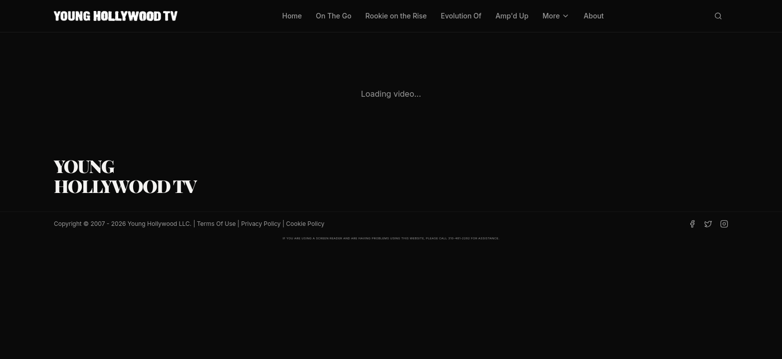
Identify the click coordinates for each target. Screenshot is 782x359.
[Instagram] (724, 224)
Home (292, 15)
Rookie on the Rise (396, 15)
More (556, 15)
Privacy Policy (260, 223)
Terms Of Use (216, 223)
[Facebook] (692, 224)
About (593, 15)
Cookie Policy (305, 223)
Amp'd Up (511, 15)
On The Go (333, 15)
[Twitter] (708, 224)
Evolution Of (461, 15)
